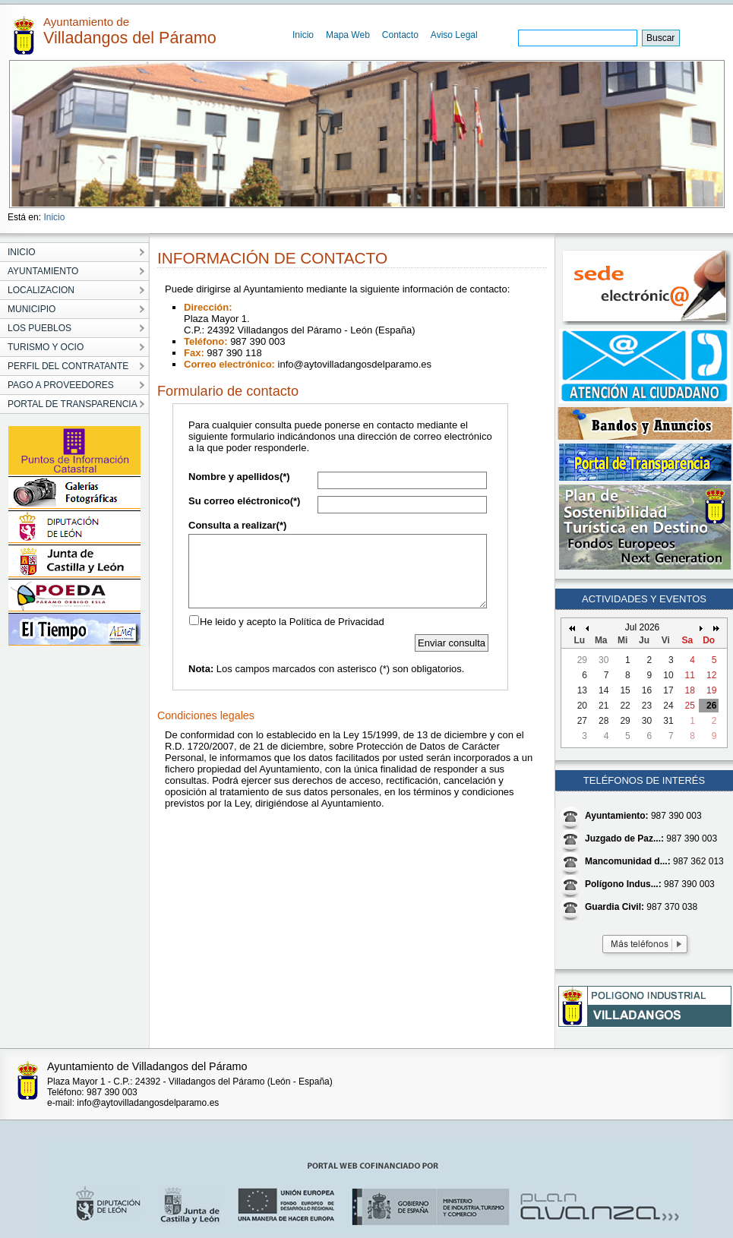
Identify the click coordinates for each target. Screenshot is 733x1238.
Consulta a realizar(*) (237, 525)
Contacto (400, 35)
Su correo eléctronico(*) (244, 501)
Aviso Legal (454, 35)
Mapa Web (348, 35)
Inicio (303, 35)
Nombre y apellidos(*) (239, 476)
